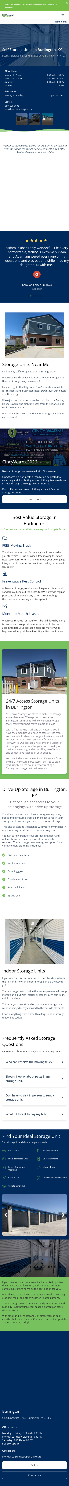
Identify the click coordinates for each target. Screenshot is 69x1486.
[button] (22, 119)
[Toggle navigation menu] (64, 15)
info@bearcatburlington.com (18, 109)
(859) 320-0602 (11, 105)
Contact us (34, 1475)
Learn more (34, 499)
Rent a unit (61, 21)
